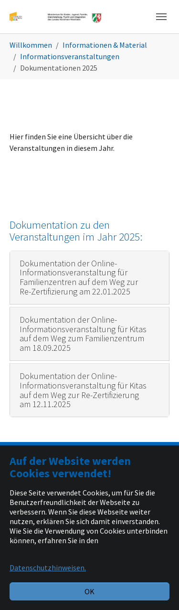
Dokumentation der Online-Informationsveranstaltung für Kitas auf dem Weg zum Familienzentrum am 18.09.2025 (83, 333)
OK (89, 591)
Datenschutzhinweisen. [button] (48, 567)
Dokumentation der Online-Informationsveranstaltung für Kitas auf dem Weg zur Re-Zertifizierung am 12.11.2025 (83, 390)
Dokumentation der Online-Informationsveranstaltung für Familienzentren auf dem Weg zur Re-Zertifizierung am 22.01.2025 (79, 277)
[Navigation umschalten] (161, 17)
